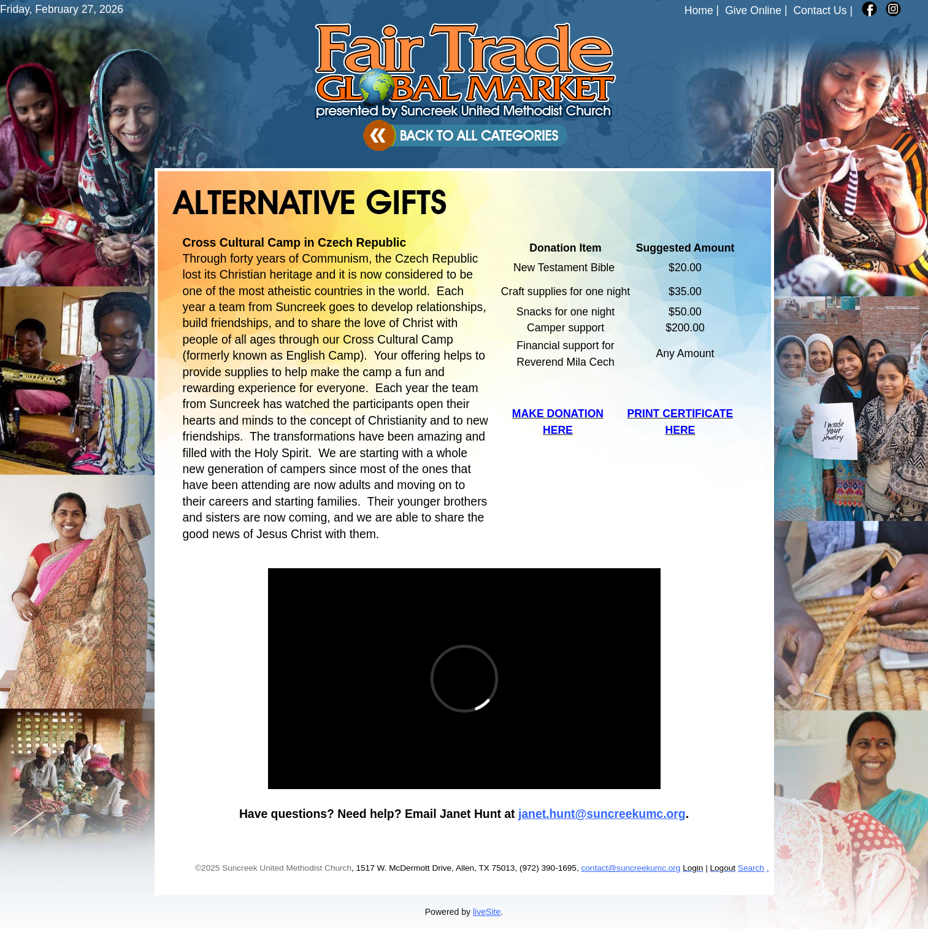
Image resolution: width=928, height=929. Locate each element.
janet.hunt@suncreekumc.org (602, 813)
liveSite (486, 912)
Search (751, 868)
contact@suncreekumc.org (630, 868)
